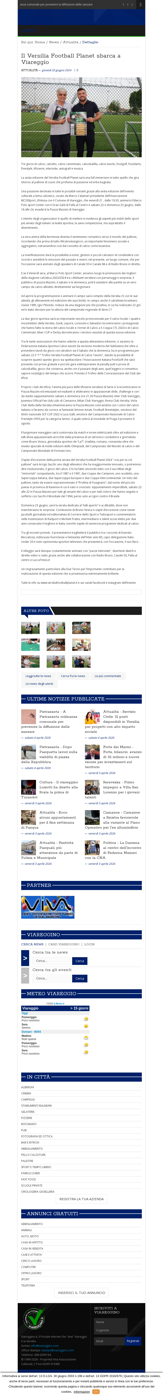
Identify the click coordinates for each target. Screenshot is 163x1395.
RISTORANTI (28, 1124)
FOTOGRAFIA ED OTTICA (37, 1136)
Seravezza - (113, 782)
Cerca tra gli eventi (52, 969)
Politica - (111, 842)
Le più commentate (108, 676)
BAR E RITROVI (30, 1142)
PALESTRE (27, 1161)
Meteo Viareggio (51, 994)
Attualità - (112, 711)
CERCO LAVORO (31, 1261)
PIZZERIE (26, 1118)
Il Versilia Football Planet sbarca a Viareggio (71, 59)
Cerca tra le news (50, 952)
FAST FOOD (28, 1179)
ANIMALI (26, 1230)
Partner (39, 885)
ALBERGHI (27, 1087)
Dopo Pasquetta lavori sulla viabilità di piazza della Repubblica (49, 754)
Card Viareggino (63, 944)
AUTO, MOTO (30, 1236)
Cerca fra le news (73, 676)
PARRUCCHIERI (30, 1173)
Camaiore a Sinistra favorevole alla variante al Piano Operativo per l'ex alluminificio (112, 820)
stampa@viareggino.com (57, 1350)
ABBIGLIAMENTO (32, 1149)
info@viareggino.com (45, 1346)
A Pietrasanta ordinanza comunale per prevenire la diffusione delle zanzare (49, 721)
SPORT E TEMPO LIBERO (36, 1167)
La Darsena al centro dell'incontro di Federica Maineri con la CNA (113, 850)
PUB (24, 1130)
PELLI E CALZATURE (33, 1155)
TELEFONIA (28, 1285)
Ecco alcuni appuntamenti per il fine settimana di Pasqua (48, 820)
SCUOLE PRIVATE (31, 1185)
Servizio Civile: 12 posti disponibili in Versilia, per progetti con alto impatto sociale (112, 721)
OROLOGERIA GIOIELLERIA (37, 1192)
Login (89, 944)
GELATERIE (27, 1112)
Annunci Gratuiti (52, 1214)
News (54, 42)
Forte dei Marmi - (118, 747)
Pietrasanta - (51, 711)
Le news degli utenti (39, 684)
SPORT (25, 1279)
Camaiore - (113, 812)
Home (40, 42)
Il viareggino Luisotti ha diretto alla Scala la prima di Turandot (49, 790)
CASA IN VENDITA (32, 1248)
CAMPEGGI (28, 1099)
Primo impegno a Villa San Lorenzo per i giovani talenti (112, 790)
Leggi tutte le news (38, 676)
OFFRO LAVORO (31, 1273)
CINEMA (26, 1093)
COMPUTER (28, 1267)
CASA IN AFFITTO (32, 1242)
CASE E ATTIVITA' (31, 1255)
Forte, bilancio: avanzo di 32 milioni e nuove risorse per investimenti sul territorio (113, 759)
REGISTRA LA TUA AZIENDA (81, 1199)
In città (38, 1077)
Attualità (71, 42)
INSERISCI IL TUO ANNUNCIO (81, 1292)
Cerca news (32, 944)
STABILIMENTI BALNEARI (36, 1106)
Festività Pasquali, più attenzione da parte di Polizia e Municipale (49, 850)
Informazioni (82, 1391)
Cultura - (47, 782)
